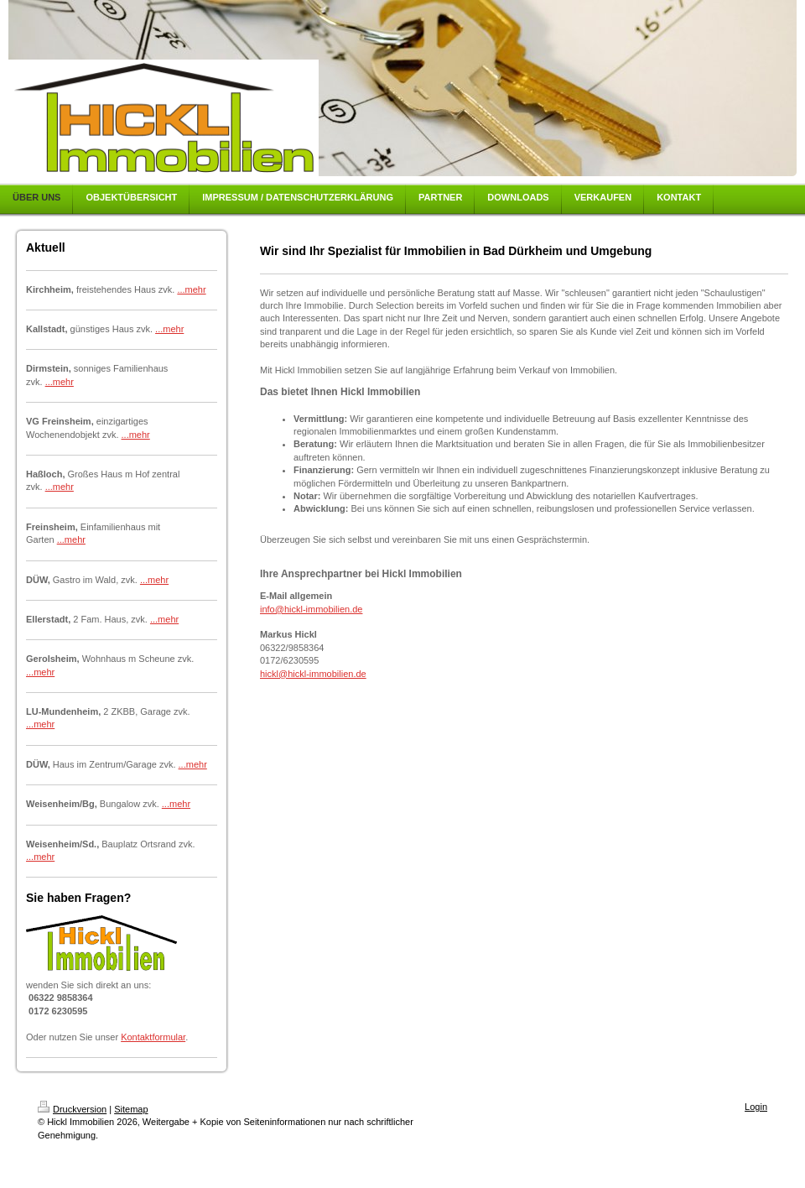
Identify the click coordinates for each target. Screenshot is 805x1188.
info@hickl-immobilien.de (311, 609)
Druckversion (72, 1109)
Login (756, 1107)
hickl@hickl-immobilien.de (313, 674)
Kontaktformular (153, 1037)
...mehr (191, 289)
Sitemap (131, 1109)
